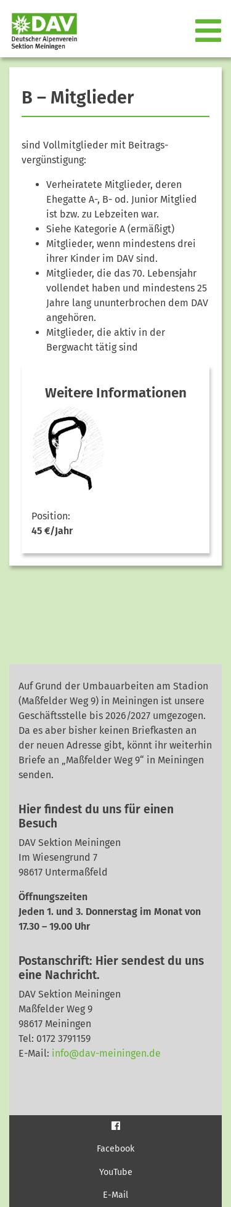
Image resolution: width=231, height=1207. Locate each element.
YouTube (115, 1172)
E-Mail (115, 1195)
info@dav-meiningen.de (106, 1053)
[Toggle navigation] (209, 31)
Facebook (115, 1149)
